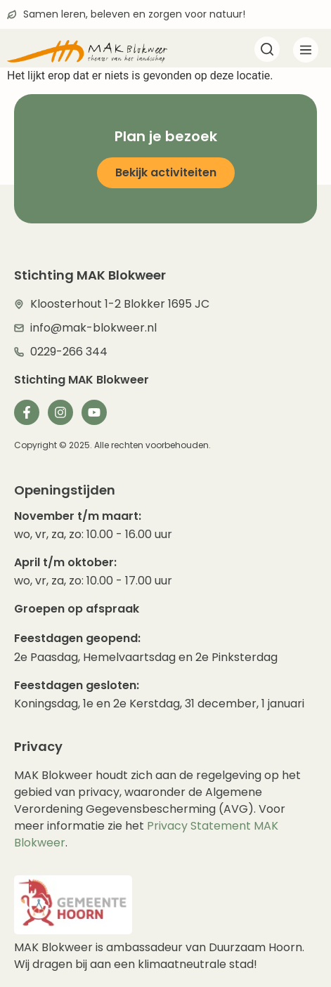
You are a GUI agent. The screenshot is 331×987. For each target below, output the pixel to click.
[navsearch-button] (267, 51)
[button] (306, 52)
